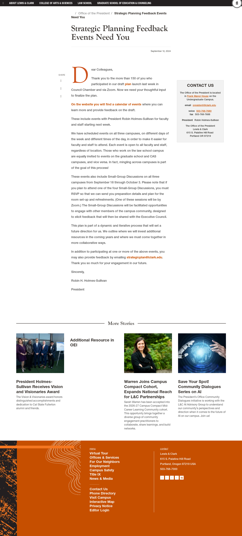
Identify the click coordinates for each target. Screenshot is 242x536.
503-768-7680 (204, 110)
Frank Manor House (198, 96)
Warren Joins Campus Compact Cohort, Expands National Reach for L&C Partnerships (148, 389)
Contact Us (200, 85)
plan (128, 84)
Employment (100, 466)
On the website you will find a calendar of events (106, 104)
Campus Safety (102, 470)
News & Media (101, 479)
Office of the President (94, 13)
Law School (85, 3)
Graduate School (124, 3)
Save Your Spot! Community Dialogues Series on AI (199, 386)
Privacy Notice (101, 506)
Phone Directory (103, 493)
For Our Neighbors (105, 462)
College (55, 3)
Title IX (95, 474)
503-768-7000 (168, 469)
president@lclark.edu (204, 105)
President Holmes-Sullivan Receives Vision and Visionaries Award (39, 386)
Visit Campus (100, 497)
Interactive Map (102, 502)
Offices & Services (104, 457)
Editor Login (99, 510)
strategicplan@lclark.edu (144, 257)
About (21, 3)
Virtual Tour (99, 453)
